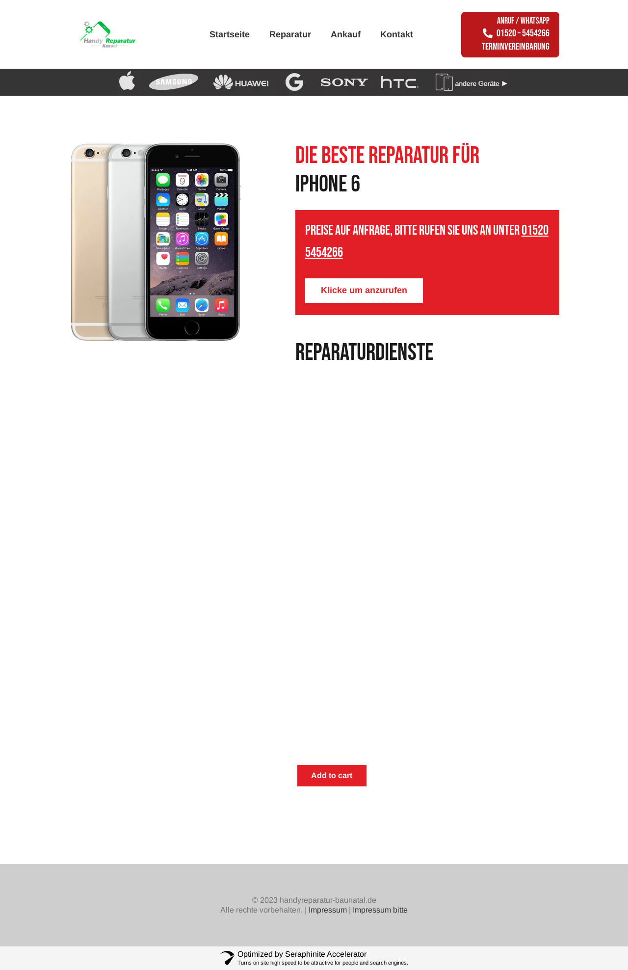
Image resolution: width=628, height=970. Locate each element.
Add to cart (331, 775)
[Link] (120, 34)
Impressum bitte (380, 910)
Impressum (328, 910)
